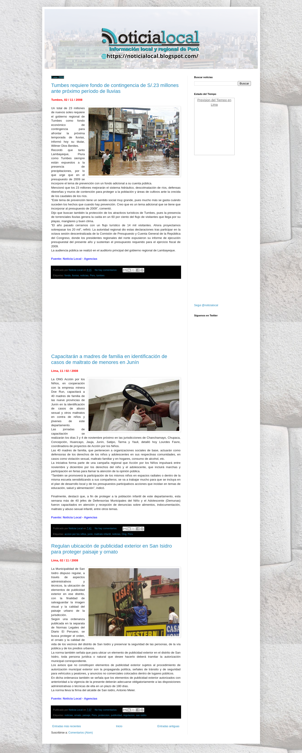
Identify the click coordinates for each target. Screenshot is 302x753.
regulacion (129, 715)
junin (90, 534)
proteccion (104, 715)
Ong (124, 534)
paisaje (86, 715)
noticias (84, 275)
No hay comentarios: (106, 270)
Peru (92, 275)
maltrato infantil (102, 534)
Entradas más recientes (66, 726)
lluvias (75, 275)
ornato (77, 715)
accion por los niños (75, 534)
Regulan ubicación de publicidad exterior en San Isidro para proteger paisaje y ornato (111, 549)
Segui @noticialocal (206, 305)
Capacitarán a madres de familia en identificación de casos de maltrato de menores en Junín (109, 359)
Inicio (119, 726)
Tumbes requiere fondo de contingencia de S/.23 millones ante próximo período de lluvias (115, 88)
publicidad (116, 715)
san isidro (141, 715)
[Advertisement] (116, 316)
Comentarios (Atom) (81, 732)
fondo (68, 275)
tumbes (100, 275)
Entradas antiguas (168, 726)
